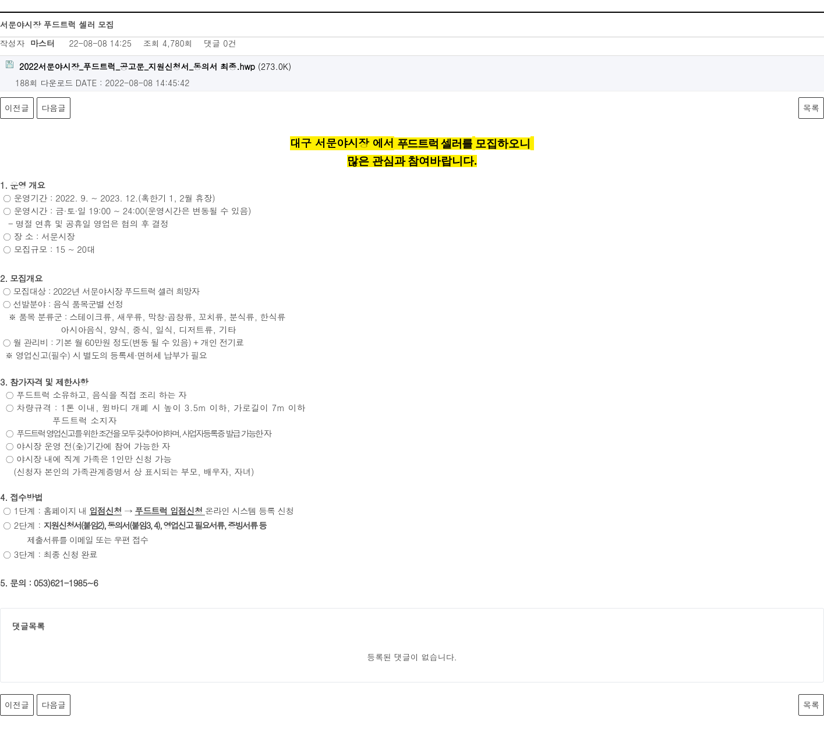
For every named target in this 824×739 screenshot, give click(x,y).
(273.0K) (148, 66)
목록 (811, 108)
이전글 (17, 108)
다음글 (53, 108)
